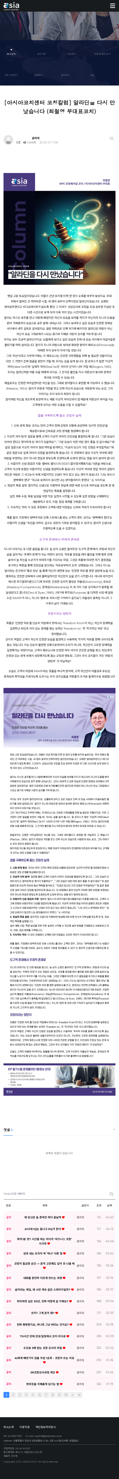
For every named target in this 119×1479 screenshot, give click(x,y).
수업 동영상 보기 (102, 53)
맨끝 (79, 1395)
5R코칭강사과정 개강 (43, 1372)
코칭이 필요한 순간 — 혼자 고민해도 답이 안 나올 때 (44, 1263)
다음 (73, 1395)
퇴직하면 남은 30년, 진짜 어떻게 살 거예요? (43, 1301)
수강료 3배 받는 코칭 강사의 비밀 (43, 1348)
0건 (17, 142)
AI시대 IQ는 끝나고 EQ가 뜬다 (43, 1229)
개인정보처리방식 (45, 1427)
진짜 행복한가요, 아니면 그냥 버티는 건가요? (43, 1324)
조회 (98, 1205)
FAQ (92, 75)
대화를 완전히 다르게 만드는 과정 (43, 1278)
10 (66, 1395)
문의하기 (65, 75)
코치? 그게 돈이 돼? (43, 1313)
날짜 (109, 1205)
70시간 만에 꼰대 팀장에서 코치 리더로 (43, 1336)
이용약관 (24, 1427)
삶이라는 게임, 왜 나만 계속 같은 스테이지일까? (43, 1289)
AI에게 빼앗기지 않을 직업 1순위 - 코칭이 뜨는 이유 (44, 1358)
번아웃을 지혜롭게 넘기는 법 (43, 1384)
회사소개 (9, 1427)
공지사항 (41, 53)
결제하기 (38, 75)
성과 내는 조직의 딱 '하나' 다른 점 (43, 1253)
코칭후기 (71, 53)
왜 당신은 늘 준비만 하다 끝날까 (43, 1217)
